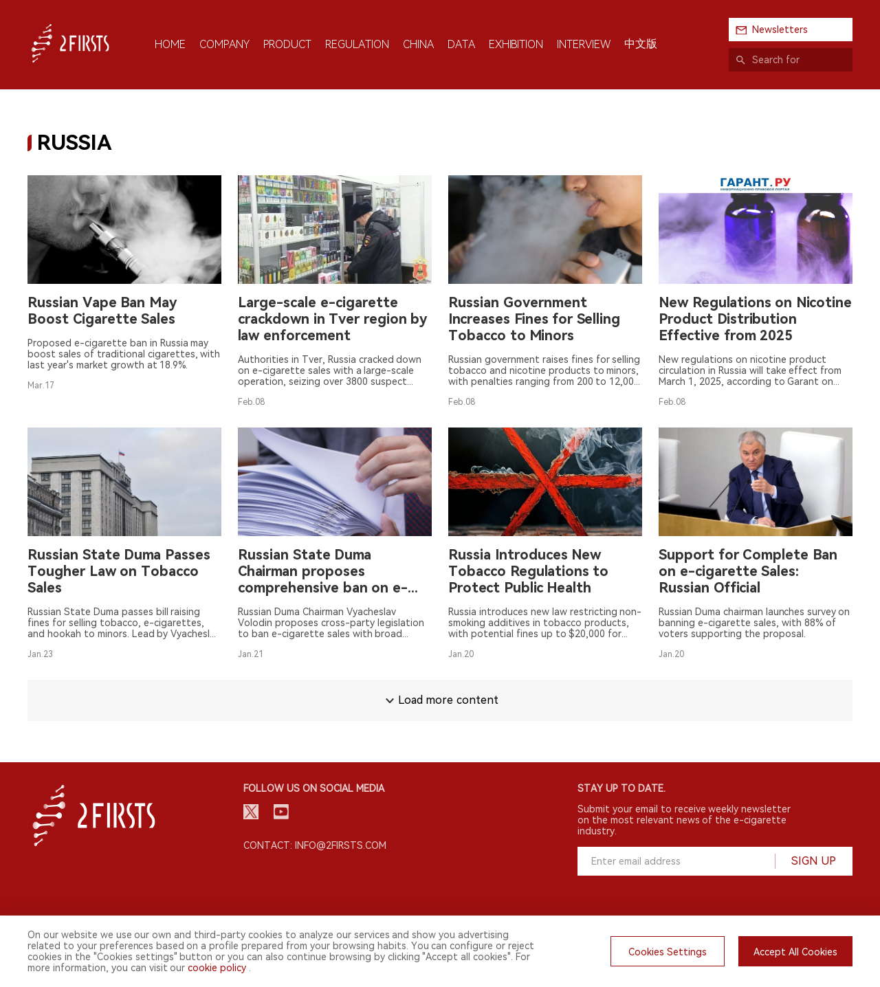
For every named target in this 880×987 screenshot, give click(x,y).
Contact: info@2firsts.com (314, 845)
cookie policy (217, 967)
